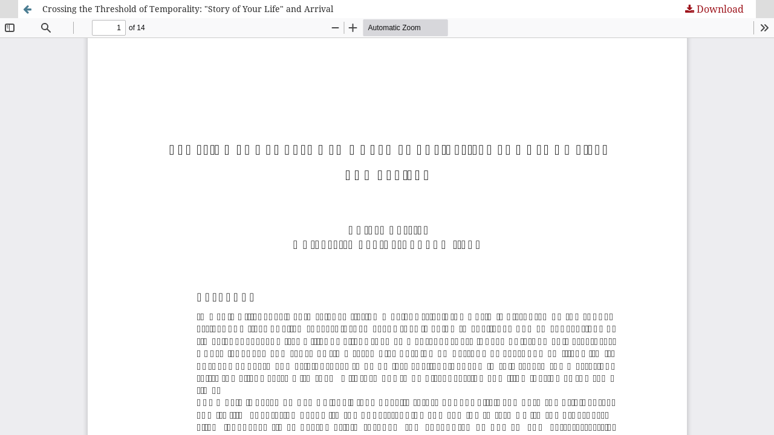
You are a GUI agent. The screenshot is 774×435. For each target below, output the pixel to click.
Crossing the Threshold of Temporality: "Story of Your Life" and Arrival (187, 8)
